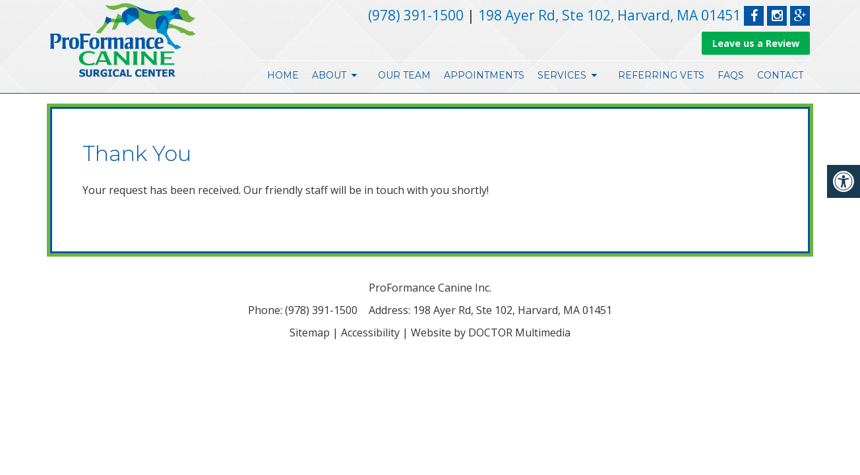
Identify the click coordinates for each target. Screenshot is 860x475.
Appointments (484, 75)
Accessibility (370, 332)
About (329, 75)
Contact (780, 75)
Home (283, 75)
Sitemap (310, 332)
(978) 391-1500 (416, 15)
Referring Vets (661, 75)
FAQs (731, 75)
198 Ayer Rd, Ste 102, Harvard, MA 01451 (609, 15)
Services (562, 75)
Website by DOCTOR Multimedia (490, 332)
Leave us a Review (755, 43)
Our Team (404, 75)
